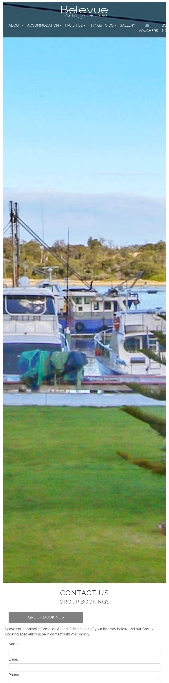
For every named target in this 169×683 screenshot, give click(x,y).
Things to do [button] (101, 25)
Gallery (127, 25)
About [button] (15, 25)
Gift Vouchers (148, 28)
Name (13, 643)
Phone (14, 674)
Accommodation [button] (43, 25)
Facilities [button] (74, 25)
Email (14, 659)
